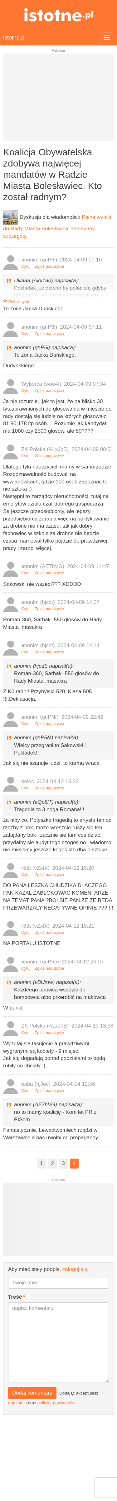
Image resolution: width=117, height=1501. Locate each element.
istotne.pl (58, 14)
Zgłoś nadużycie (49, 266)
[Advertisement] (58, 100)
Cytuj (26, 266)
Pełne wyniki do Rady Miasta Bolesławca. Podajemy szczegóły (57, 226)
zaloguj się (74, 1269)
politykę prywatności (56, 1402)
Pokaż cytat (16, 301)
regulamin (17, 1402)
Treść (15, 1297)
